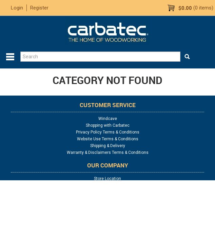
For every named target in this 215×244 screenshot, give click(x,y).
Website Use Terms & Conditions (107, 139)
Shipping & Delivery (107, 145)
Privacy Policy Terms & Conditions (107, 132)
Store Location (107, 178)
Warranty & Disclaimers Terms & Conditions (108, 152)
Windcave (107, 118)
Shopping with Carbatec (108, 125)
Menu (10, 57)
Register (39, 8)
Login (17, 8)
